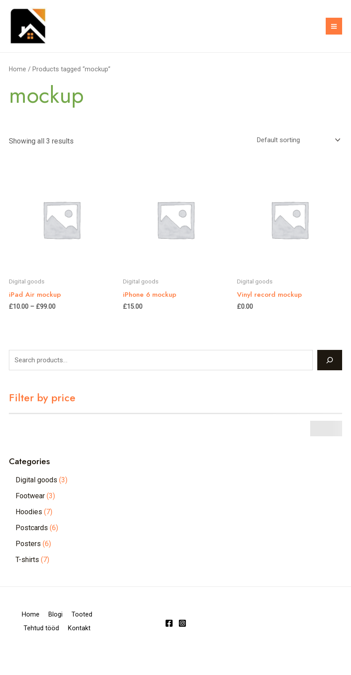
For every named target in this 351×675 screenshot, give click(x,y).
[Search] (329, 373)
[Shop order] (294, 153)
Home (18, 81)
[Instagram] (182, 641)
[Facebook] (169, 641)
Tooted (30, 640)
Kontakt (57, 652)
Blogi (75, 628)
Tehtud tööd (76, 640)
